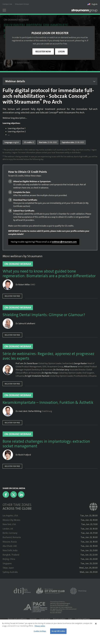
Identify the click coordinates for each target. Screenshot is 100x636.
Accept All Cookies (58, 631)
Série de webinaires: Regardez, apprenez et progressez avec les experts (48, 356)
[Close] (96, 624)
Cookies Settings (82, 619)
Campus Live (7, 4)
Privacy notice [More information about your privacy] (40, 626)
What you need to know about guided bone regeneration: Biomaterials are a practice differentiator (49, 273)
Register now (43, 51)
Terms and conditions (17, 619)
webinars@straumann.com (64, 241)
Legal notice (44, 619)
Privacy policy (59, 619)
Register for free (12, 296)
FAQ (70, 619)
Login (61, 51)
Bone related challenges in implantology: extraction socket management (46, 444)
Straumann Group (22, 4)
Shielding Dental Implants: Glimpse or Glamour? (44, 315)
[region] (50, 627)
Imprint (33, 619)
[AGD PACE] (35, 607)
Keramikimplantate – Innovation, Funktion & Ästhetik (48, 402)
